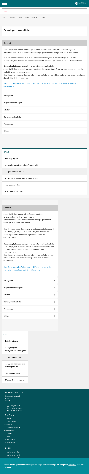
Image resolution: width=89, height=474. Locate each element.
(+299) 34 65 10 (16, 408)
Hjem (4, 18)
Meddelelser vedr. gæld (14, 191)
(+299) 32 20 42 (16, 410)
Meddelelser (11, 442)
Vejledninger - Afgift (13, 455)
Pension (9, 434)
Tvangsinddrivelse (12, 185)
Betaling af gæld (11, 158)
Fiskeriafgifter (11, 422)
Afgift (9, 419)
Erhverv (11, 18)
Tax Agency (11, 439)
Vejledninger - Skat (13, 452)
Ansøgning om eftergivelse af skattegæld (21, 165)
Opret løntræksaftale (35, 18)
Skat (8, 437)
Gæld (20, 18)
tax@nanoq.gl (15, 406)
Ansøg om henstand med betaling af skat (21, 178)
